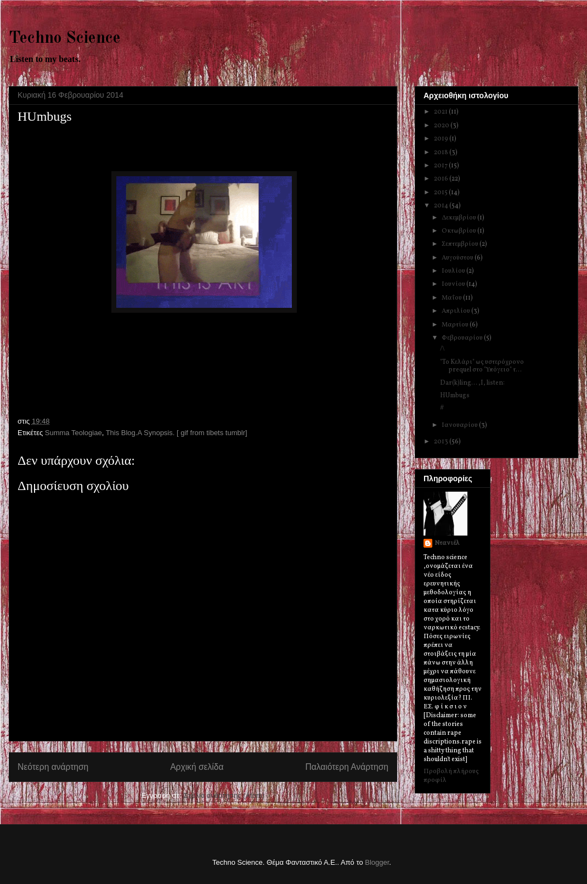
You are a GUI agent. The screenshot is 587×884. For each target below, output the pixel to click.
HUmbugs (455, 395)
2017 (441, 165)
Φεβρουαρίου (463, 338)
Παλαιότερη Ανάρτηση (346, 767)
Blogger (377, 862)
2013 (441, 441)
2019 (441, 138)
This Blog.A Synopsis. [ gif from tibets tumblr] (176, 433)
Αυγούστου (458, 258)
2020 (442, 125)
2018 (441, 152)
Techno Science (65, 38)
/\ (442, 349)
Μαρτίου (456, 324)
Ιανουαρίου (460, 425)
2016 (441, 178)
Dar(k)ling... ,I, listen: (472, 383)
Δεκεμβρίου (459, 217)
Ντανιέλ (447, 543)
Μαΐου (452, 298)
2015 (441, 192)
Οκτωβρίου (459, 231)
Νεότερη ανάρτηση (53, 767)
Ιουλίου (454, 271)
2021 (441, 112)
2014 (441, 205)
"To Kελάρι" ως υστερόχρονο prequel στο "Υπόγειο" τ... (482, 366)
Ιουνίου (454, 284)
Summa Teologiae (73, 433)
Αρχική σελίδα (196, 767)
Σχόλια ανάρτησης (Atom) (224, 795)
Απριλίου (456, 311)
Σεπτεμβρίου (460, 244)
